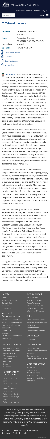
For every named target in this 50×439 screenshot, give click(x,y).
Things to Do (32, 370)
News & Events (32, 298)
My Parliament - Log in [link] (11, 348)
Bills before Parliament (35, 320)
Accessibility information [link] (11, 430)
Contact (37, 10)
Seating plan (6, 308)
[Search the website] (8, 15)
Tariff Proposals (33, 328)
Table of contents (14, 23)
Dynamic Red (7, 303)
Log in (45, 10)
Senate (4, 298)
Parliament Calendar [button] (24, 10)
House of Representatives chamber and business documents (12, 325)
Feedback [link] (16, 433)
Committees (31, 339)
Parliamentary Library (35, 308)
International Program (35, 311)
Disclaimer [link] (6, 433)
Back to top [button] (42, 437)
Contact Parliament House (37, 359)
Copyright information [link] (31, 430)
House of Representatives (12, 320)
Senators (5, 305)
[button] (44, 15)
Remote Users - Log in (11, 351)
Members (5, 333)
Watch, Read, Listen (34, 300)
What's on (31, 367)
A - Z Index (7, 361)
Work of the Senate (9, 300)
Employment (7, 359)
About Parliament (33, 303)
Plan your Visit (32, 375)
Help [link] (25, 433)
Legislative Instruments (36, 330)
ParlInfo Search (9, 353)
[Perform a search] (4, 15)
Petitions (30, 353)
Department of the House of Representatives (10, 386)
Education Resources (35, 305)
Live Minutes (7, 330)
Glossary (6, 364)
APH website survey (10, 356)
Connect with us (33, 356)
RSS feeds (7, 366)
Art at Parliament (33, 373)
